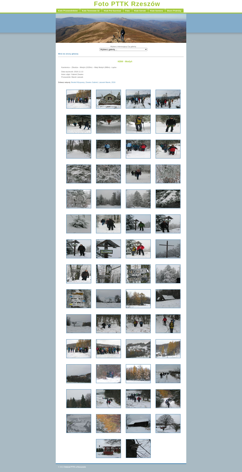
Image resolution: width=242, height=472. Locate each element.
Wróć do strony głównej (68, 54)
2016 (113, 82)
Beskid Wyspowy (78, 82)
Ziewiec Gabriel (91, 82)
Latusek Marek (104, 82)
